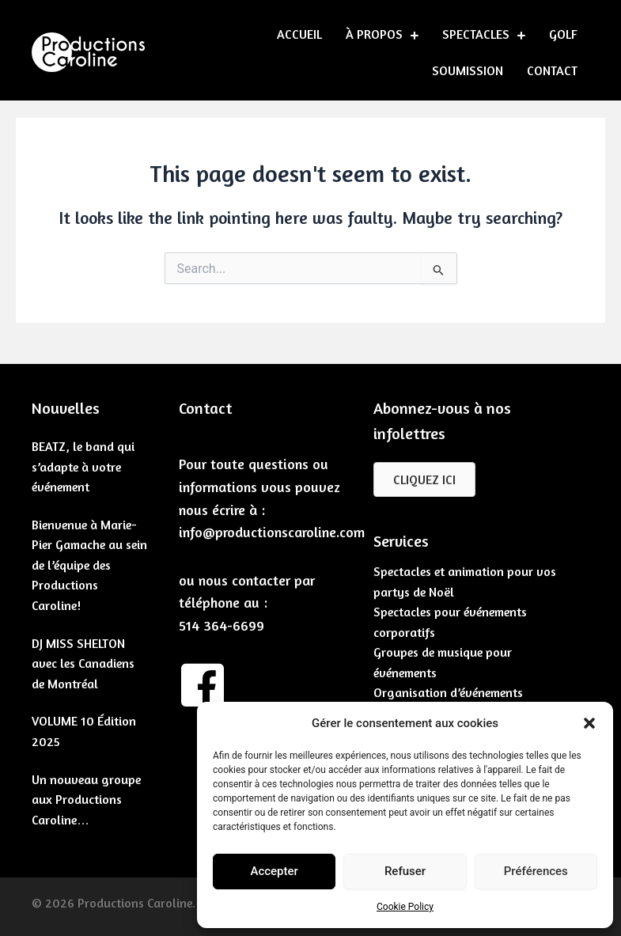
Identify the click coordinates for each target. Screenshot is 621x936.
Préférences (536, 871)
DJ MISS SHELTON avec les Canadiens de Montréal (83, 663)
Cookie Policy (405, 906)
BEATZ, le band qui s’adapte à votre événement (83, 466)
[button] (589, 723)
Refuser (405, 871)
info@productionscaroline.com (272, 531)
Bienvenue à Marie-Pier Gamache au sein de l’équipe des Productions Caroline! (89, 565)
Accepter (273, 871)
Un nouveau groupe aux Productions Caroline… (86, 799)
